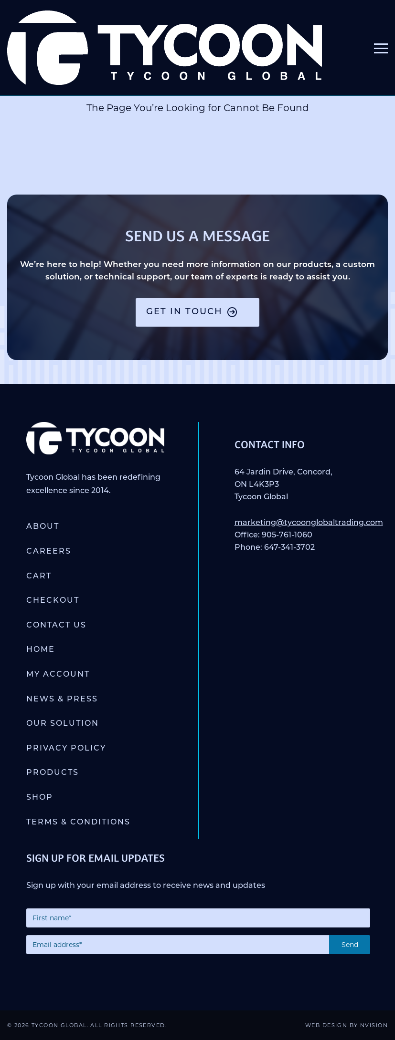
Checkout (52, 601)
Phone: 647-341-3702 (275, 548)
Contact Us (56, 625)
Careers (48, 552)
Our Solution (62, 724)
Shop (39, 798)
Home (40, 650)
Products (52, 773)
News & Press (62, 699)
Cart (39, 576)
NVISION (374, 1025)
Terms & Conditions (78, 822)
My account (58, 675)
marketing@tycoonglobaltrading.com (309, 523)
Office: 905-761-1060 (273, 535)
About (42, 527)
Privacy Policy (66, 748)
